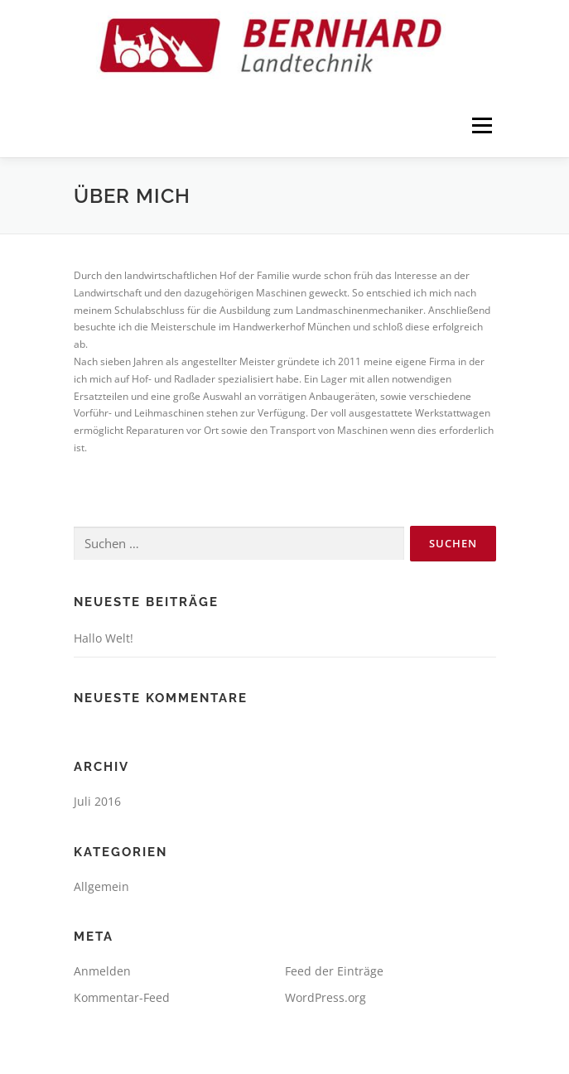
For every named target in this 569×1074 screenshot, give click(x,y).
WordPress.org (325, 997)
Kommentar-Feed (122, 997)
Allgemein (101, 886)
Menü (480, 126)
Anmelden (102, 971)
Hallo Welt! (103, 638)
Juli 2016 (97, 801)
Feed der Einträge (334, 971)
